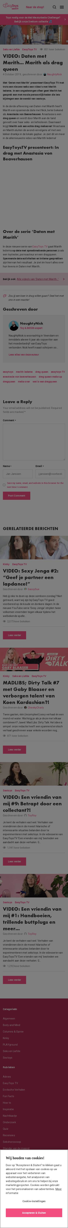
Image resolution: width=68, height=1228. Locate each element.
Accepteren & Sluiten (34, 1212)
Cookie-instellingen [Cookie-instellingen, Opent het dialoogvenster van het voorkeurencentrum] (34, 1201)
